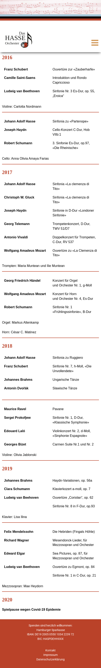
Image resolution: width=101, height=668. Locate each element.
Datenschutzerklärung (50, 659)
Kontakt (50, 650)
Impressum (50, 654)
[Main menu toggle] (95, 43)
